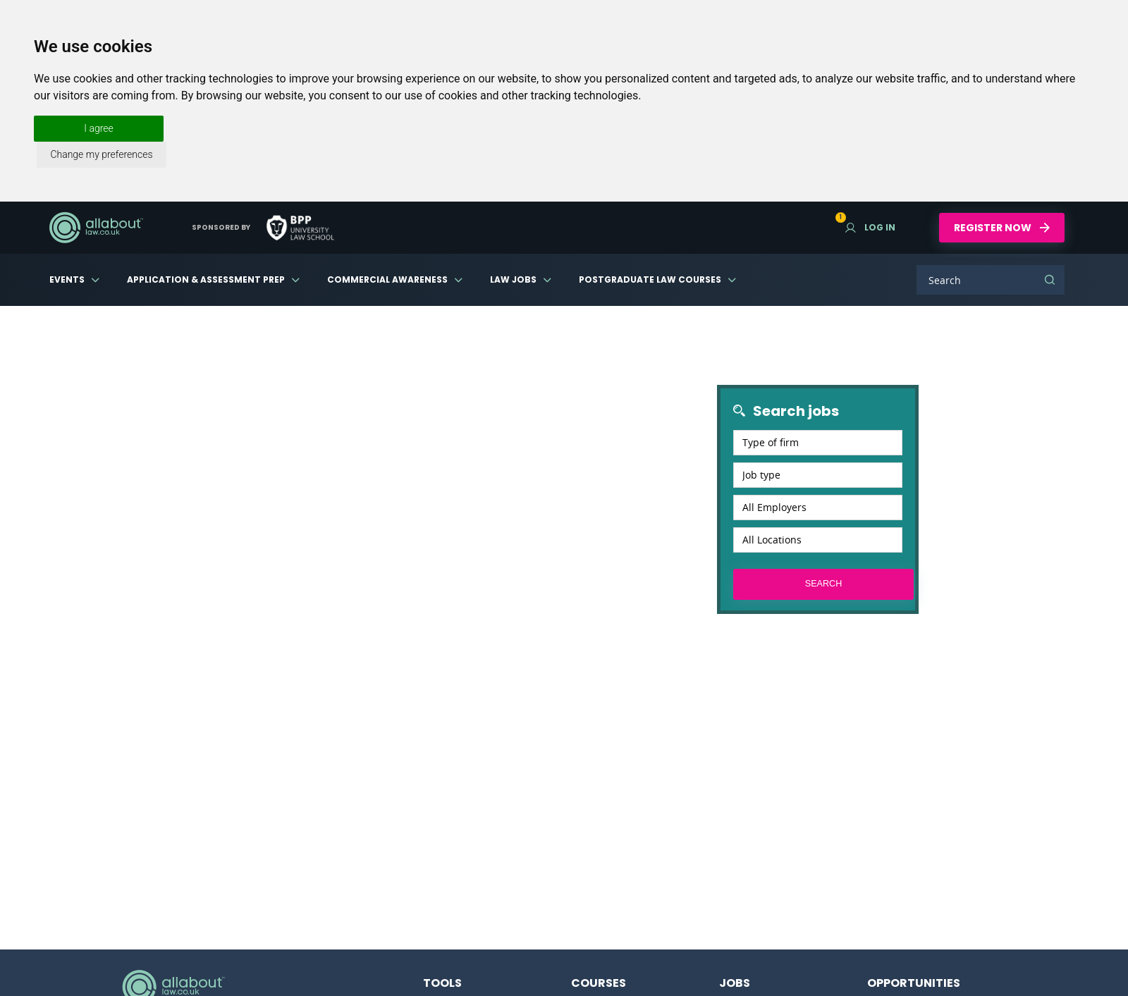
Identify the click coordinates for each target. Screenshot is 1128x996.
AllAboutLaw (95, 228)
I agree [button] (98, 128)
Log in (870, 227)
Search (1050, 280)
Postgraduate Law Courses (650, 279)
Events (67, 279)
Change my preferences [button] (101, 154)
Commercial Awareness (387, 279)
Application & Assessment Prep (206, 279)
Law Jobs (513, 279)
